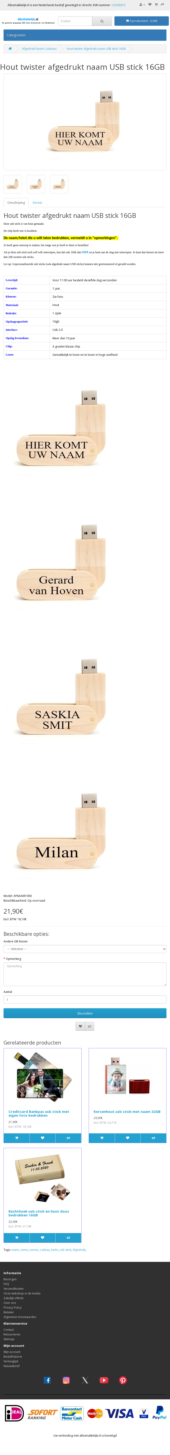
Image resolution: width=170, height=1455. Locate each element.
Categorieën (16, 35)
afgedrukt (79, 1250)
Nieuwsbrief (12, 1366)
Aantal (8, 992)
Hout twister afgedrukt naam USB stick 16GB (96, 49)
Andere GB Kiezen (16, 941)
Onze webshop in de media (22, 1293)
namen (34, 1250)
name (24, 1250)
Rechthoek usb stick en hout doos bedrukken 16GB (39, 1213)
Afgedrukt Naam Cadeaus (39, 49)
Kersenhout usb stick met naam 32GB (127, 1111)
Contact (9, 1330)
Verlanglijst (11, 1361)
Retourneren (12, 1334)
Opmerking (13, 959)
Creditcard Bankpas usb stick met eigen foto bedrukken (39, 1113)
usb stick (65, 1250)
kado (54, 1250)
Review (37, 203)
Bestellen (85, 1013)
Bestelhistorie (13, 1357)
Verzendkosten (14, 1289)
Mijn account (12, 1352)
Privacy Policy (13, 1308)
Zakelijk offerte (14, 1298)
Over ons (10, 1303)
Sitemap (9, 1339)
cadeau (45, 1250)
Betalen (9, 1312)
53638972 (119, 5)
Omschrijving (16, 203)
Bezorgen (10, 1279)
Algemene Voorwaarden (20, 1317)
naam (15, 1250)
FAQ (6, 1284)
